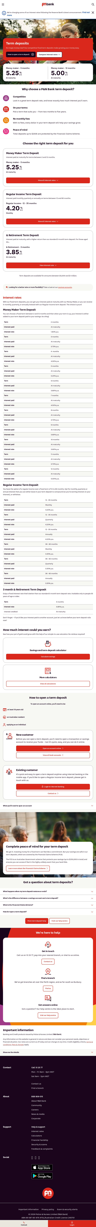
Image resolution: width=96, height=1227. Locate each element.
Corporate (35, 1118)
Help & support (38, 1127)
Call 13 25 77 (37, 1067)
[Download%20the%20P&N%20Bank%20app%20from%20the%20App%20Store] (62, 1167)
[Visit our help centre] (59, 921)
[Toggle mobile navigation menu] (3, 5)
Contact (24, 1224)
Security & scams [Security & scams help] (39, 1144)
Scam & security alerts (67, 1209)
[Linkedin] (35, 1157)
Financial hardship (39, 1140)
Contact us (36, 1084)
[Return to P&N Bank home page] (48, 4)
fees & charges (18, 1045)
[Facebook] (32, 1157)
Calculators (36, 1135)
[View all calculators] (48, 684)
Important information (28, 1209)
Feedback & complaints (42, 1149)
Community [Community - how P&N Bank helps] (36, 1105)
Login (72, 1224)
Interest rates (37, 1131)
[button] (93, 12)
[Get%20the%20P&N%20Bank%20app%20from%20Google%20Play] (62, 1176)
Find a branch (37, 1088)
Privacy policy (48, 1209)
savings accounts (65, 287)
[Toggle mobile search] (93, 5)
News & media (37, 1114)
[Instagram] (39, 1157)
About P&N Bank (38, 1101)
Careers (34, 1109)
